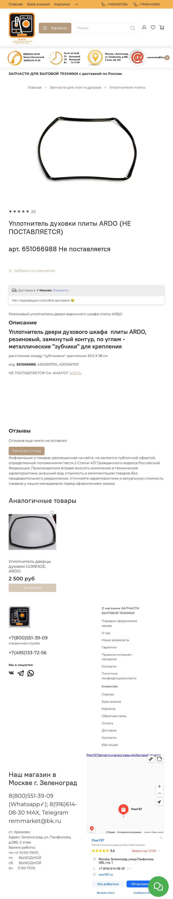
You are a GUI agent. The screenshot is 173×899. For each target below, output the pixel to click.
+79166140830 (146, 4)
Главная (16, 4)
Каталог (55, 28)
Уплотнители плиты (127, 87)
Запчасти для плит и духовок (75, 87)
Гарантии (109, 643)
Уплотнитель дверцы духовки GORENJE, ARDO (30, 566)
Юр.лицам (110, 741)
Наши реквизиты (115, 636)
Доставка (109, 726)
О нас (106, 629)
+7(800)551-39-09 (28, 634)
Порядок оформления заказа (119, 619)
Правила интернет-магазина (117, 653)
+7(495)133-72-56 (28, 648)
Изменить (61, 290)
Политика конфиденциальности (119, 672)
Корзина (62, 4)
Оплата (107, 719)
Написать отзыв (26, 451)
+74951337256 (114, 4)
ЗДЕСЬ (75, 373)
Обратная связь (114, 712)
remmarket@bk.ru (35, 817)
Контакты (109, 662)
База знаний (38, 4)
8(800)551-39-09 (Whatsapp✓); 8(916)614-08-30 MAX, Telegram (43, 800)
